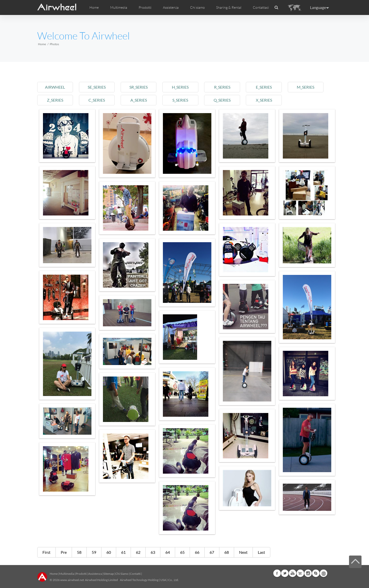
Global (323, 573)
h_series (180, 87)
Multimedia (66, 574)
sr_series (138, 87)
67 (212, 552)
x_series (264, 100)
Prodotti (145, 7)
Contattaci (261, 7)
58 (79, 552)
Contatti (135, 574)
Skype (316, 573)
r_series (222, 87)
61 (123, 552)
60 (108, 552)
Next (243, 552)
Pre (64, 552)
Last (261, 552)
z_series (55, 100)
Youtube (292, 573)
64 (167, 552)
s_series (180, 100)
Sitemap (108, 574)
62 (138, 552)
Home (94, 7)
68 (226, 552)
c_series (96, 100)
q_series (222, 100)
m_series (305, 87)
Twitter (285, 573)
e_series (264, 87)
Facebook (277, 573)
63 (153, 552)
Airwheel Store (300, 573)
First (46, 552)
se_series (97, 87)
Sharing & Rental (228, 7)
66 (197, 552)
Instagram (308, 573)
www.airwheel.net (72, 580)
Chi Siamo (121, 574)
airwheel (55, 87)
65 (182, 552)
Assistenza (171, 7)
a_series (138, 100)
